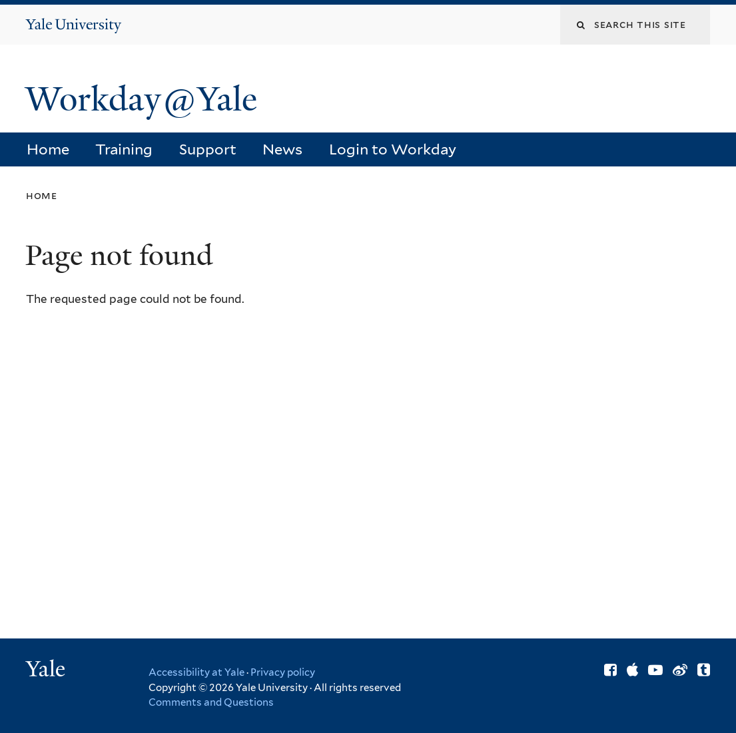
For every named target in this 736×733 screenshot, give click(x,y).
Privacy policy (282, 672)
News (282, 149)
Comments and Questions (211, 702)
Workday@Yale (141, 99)
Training (124, 149)
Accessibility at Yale (196, 672)
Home (48, 149)
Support (207, 149)
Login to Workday (392, 149)
